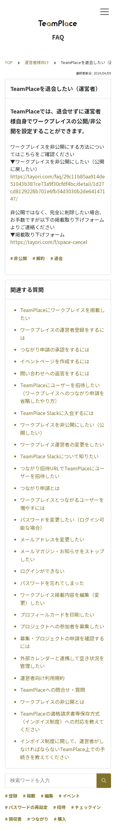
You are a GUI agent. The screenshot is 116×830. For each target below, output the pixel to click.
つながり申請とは (40, 488)
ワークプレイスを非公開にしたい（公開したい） (62, 428)
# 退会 (56, 258)
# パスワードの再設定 (26, 807)
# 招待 (59, 807)
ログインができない (42, 571)
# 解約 (38, 258)
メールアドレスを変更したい (52, 539)
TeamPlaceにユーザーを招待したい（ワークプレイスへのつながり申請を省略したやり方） (62, 392)
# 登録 (11, 796)
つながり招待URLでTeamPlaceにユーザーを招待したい (62, 472)
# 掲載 (29, 796)
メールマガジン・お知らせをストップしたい (62, 555)
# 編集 (47, 796)
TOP (9, 62)
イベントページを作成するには (54, 361)
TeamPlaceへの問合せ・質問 (52, 689)
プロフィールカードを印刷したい (57, 614)
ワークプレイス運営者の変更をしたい (62, 444)
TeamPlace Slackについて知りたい (59, 456)
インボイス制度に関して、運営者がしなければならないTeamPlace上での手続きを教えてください (62, 748)
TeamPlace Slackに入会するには (57, 413)
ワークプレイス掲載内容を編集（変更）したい (59, 598)
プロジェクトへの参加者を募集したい (62, 626)
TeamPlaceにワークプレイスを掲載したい (62, 314)
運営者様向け (37, 62)
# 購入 (60, 819)
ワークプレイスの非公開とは (52, 701)
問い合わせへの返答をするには (54, 373)
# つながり (37, 819)
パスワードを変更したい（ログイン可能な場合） (62, 523)
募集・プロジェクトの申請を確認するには (62, 642)
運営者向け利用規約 (42, 678)
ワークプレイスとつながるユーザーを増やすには (62, 503)
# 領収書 (13, 819)
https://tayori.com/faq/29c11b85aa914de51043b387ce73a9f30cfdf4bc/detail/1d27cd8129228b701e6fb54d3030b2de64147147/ (57, 187)
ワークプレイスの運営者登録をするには (62, 333)
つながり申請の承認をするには (54, 349)
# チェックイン (86, 807)
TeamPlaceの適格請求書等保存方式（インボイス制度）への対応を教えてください (62, 721)
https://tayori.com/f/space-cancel (48, 242)
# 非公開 (18, 258)
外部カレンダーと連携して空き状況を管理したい (62, 662)
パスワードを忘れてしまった (52, 583)
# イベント (69, 796)
